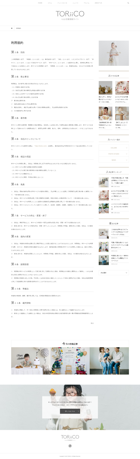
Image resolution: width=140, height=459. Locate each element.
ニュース (75, 3)
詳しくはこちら (70, 411)
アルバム (86, 3)
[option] (30, 361)
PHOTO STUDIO (113, 154)
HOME (40, 3)
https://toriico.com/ (41, 146)
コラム (50, 3)
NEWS (114, 160)
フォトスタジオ (62, 3)
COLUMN (114, 148)
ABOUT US (98, 3)
